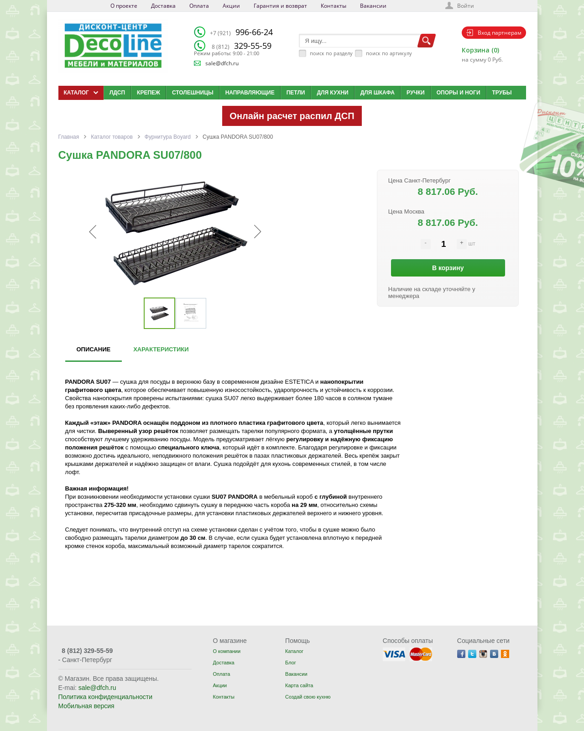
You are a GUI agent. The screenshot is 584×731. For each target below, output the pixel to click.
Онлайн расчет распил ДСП (291, 116)
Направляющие (250, 92)
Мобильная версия (86, 706)
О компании (226, 651)
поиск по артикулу (389, 53)
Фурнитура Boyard (168, 137)
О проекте (123, 6)
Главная (68, 137)
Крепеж (148, 92)
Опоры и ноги (458, 92)
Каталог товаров (112, 137)
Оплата (199, 6)
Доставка (163, 6)
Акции (231, 6)
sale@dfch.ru (222, 63)
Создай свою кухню (307, 697)
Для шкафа (377, 92)
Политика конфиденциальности (105, 696)
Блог (290, 662)
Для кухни (332, 92)
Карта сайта (299, 685)
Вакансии (373, 6)
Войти (465, 6)
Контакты (333, 6)
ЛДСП (117, 92)
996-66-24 (241, 31)
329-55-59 (241, 45)
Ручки (416, 92)
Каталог (294, 651)
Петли (296, 92)
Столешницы (193, 92)
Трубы (502, 92)
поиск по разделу (331, 53)
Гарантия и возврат (280, 6)
